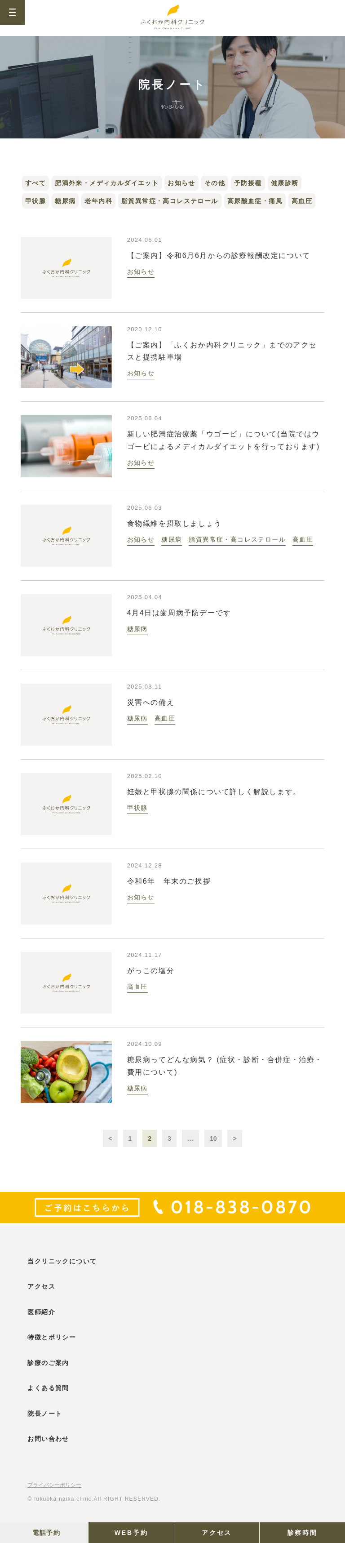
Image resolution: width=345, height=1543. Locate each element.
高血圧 (302, 201)
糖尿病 (65, 201)
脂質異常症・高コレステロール (169, 201)
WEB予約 (131, 1532)
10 (213, 1138)
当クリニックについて (62, 1261)
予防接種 (248, 183)
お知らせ (181, 183)
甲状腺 (35, 201)
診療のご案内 (48, 1362)
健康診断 (285, 183)
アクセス (217, 1532)
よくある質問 (48, 1388)
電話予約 (46, 1532)
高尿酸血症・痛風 (255, 201)
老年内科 (98, 201)
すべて (35, 183)
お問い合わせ (48, 1438)
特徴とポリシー (51, 1337)
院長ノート (44, 1413)
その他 (214, 183)
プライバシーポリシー (54, 1485)
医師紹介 (41, 1312)
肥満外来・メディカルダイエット (107, 183)
